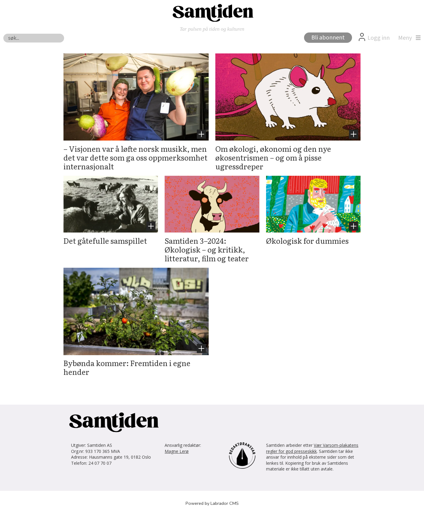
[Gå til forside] (212, 12)
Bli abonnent (328, 37)
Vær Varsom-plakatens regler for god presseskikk (312, 448)
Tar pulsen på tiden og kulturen (212, 29)
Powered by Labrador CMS (212, 503)
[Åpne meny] (407, 38)
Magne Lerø (177, 451)
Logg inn (379, 38)
